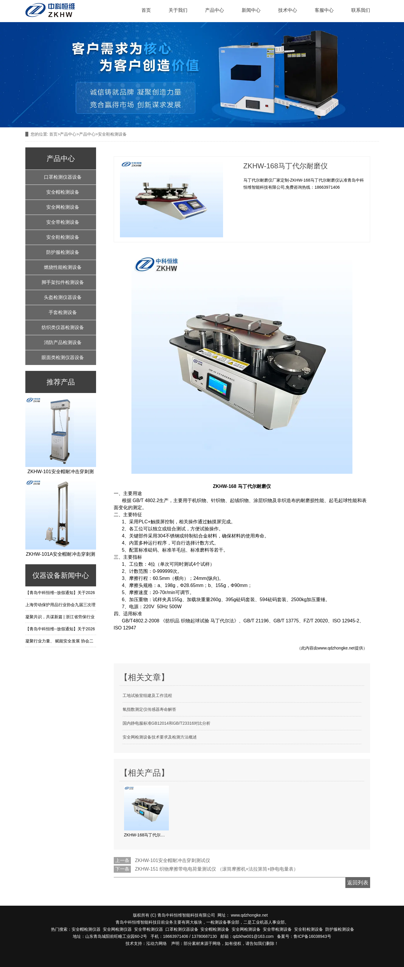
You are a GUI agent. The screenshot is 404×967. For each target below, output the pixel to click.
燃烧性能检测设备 (63, 267)
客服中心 (324, 10)
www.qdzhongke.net (336, 648)
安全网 (109, 929)
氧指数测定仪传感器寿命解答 (149, 709)
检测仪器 (123, 929)
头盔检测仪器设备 (63, 297)
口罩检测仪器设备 (63, 177)
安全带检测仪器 (148, 929)
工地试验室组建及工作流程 (147, 695)
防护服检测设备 (62, 252)
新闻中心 (251, 10)
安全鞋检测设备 (62, 237)
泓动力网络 (156, 943)
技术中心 (287, 10)
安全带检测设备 (62, 222)
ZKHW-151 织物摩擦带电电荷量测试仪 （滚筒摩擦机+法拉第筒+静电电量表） (216, 868)
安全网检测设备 (62, 207)
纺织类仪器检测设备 (63, 327)
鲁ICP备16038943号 (312, 936)
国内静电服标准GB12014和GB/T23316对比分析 (167, 723)
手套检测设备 (63, 312)
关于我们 (178, 10)
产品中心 (214, 10)
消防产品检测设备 (63, 342)
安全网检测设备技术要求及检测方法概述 (160, 737)
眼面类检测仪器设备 (63, 357)
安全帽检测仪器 (86, 929)
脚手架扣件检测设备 (63, 282)
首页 (146, 10)
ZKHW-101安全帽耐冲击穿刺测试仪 (172, 860)
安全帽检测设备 (62, 192)
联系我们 (360, 10)
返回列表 (357, 883)
